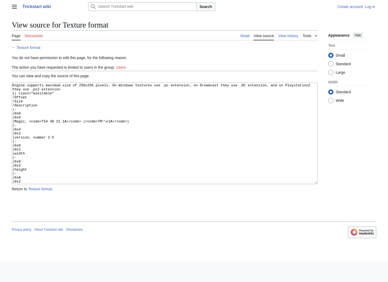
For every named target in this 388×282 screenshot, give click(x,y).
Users (121, 67)
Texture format (28, 47)
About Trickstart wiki (48, 250)
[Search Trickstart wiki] (142, 6)
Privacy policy (21, 250)
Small (340, 55)
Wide (340, 100)
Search (205, 7)
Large (340, 72)
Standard (343, 64)
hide (358, 35)
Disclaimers (74, 250)
